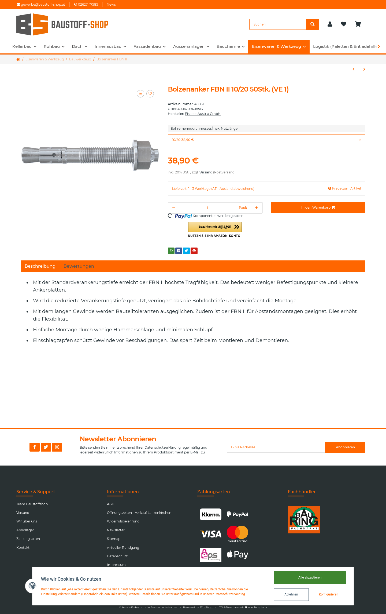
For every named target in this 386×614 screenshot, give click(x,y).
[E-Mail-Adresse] (276, 447)
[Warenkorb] (360, 24)
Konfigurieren (328, 594)
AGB (110, 504)
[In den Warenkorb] (318, 207)
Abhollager (25, 530)
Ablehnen (291, 594)
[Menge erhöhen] (256, 207)
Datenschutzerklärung (162, 447)
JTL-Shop (206, 607)
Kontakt (22, 548)
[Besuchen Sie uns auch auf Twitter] (46, 447)
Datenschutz (117, 556)
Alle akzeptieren (309, 577)
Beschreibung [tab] (40, 266)
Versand (205, 172)
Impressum (116, 565)
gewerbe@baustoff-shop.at (41, 4)
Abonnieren (345, 447)
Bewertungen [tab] (79, 266)
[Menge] (207, 207)
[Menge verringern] (174, 207)
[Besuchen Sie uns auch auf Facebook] (34, 447)
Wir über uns (26, 521)
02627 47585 (86, 4)
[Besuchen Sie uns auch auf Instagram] (57, 447)
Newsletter (116, 530)
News (111, 4)
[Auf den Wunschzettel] (150, 93)
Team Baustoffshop (32, 504)
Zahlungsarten (28, 539)
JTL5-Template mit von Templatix (243, 607)
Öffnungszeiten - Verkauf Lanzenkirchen (139, 513)
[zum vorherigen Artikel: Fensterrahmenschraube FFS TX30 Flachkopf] (353, 69)
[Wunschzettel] (344, 24)
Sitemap (113, 539)
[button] (330, 24)
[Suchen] (277, 24)
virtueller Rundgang (123, 548)
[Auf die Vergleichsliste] (140, 93)
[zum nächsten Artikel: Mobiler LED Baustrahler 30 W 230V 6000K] (364, 69)
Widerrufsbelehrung (123, 521)
